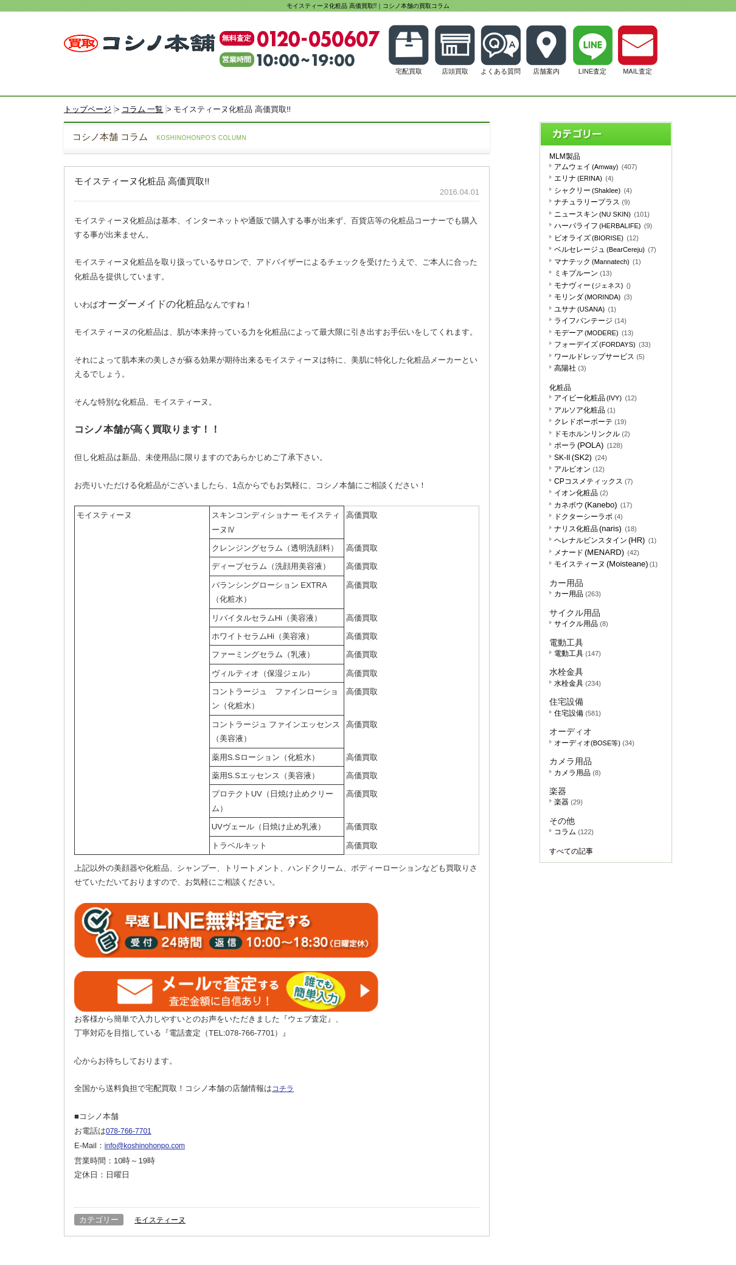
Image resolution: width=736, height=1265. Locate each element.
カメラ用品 (577, 772)
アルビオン (579, 469)
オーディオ (594, 743)
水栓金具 (577, 683)
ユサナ (585, 309)
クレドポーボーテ (590, 421)
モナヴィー (592, 285)
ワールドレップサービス (599, 356)
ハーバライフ (603, 225)
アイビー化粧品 (595, 398)
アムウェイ (595, 166)
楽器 (568, 802)
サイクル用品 (581, 623)
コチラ (283, 1088)
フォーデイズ (602, 344)
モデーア (594, 333)
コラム (574, 832)
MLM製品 (564, 156)
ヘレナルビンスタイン (605, 540)
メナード (596, 552)
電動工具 (577, 653)
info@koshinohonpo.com (145, 1145)
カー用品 (577, 594)
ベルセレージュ (605, 249)
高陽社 (570, 368)
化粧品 (560, 387)
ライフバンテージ (590, 320)
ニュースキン (602, 214)
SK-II (580, 457)
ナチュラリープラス (592, 202)
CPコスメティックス (593, 481)
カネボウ (593, 505)
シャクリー (593, 190)
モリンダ (593, 297)
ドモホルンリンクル (592, 434)
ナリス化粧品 (595, 528)
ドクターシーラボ (588, 516)
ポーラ (588, 445)
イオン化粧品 (581, 493)
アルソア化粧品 (585, 410)
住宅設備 (577, 713)
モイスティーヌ (160, 1220)
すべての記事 (571, 851)
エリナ (584, 178)
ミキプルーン (583, 273)
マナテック (597, 261)
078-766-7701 (128, 1131)
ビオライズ (596, 238)
